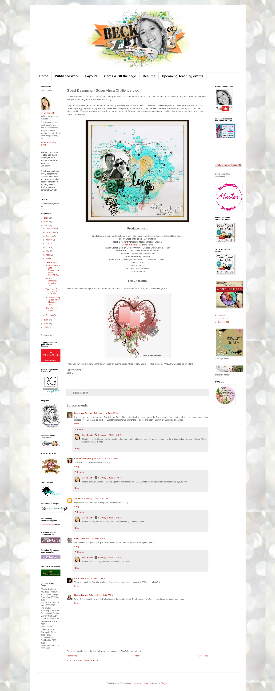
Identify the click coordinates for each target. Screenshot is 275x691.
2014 (46, 320)
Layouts (91, 76)
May (48, 251)
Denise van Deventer (83, 413)
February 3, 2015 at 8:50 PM (101, 595)
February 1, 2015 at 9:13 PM (93, 538)
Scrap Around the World (51, 309)
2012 (46, 327)
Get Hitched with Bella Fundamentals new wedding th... (52, 270)
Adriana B (79, 498)
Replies (80, 429)
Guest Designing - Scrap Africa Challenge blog (52, 301)
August (49, 240)
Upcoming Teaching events (182, 76)
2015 (46, 225)
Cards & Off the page (120, 76)
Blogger (164, 683)
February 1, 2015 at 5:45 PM (110, 435)
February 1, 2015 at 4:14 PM (106, 458)
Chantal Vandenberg (83, 458)
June (48, 247)
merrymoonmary (142, 683)
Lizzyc (77, 538)
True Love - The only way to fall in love (52, 291)
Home (43, 76)
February (50, 262)
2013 (46, 324)
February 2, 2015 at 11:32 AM (92, 578)
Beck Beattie (88, 435)
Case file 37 (223, 315)
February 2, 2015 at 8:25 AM (110, 518)
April (48, 255)
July (48, 244)
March (49, 258)
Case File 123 (223, 322)
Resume (149, 76)
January (49, 315)
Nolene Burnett (81, 595)
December (50, 229)
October (49, 236)
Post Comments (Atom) (88, 660)
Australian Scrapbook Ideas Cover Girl (51, 282)
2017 (46, 218)
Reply (76, 424)
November (50, 232)
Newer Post (72, 656)
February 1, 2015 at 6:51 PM (96, 498)
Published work (67, 76)
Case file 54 (223, 319)
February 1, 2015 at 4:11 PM (106, 413)
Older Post (203, 656)
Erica (76, 578)
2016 (46, 222)
